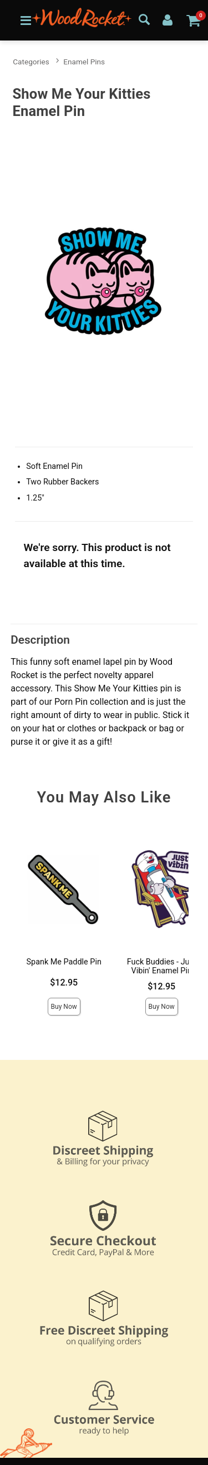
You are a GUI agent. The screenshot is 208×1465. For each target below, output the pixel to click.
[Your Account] (167, 19)
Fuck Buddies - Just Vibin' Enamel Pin (161, 966)
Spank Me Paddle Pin (64, 962)
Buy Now (64, 1007)
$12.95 (64, 982)
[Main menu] (25, 20)
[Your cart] (193, 20)
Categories (31, 61)
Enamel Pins (84, 61)
